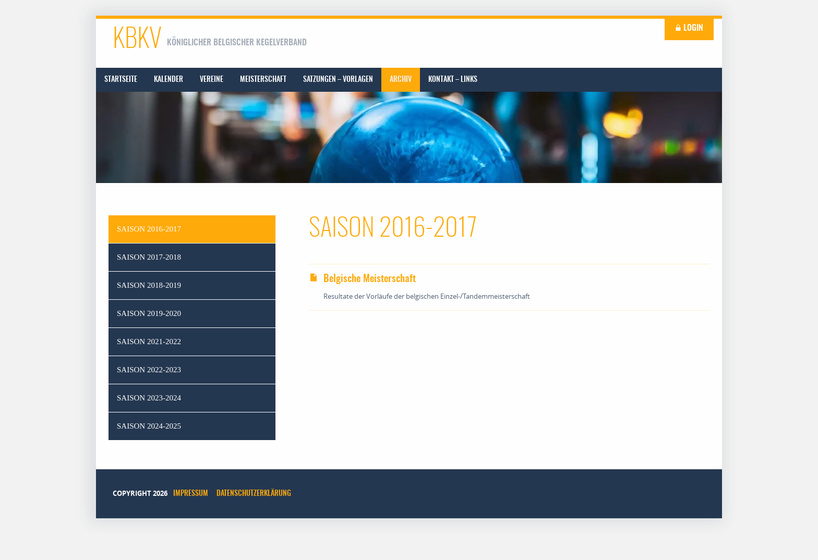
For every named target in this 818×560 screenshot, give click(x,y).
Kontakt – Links (452, 79)
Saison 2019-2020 (149, 313)
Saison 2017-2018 (149, 257)
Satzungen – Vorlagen (338, 79)
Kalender (168, 79)
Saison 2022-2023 (149, 370)
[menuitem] (121, 80)
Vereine (211, 79)
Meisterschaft (263, 79)
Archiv (401, 79)
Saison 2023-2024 (149, 398)
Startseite (120, 79)
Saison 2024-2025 (149, 426)
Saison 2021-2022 (149, 341)
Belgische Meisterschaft (362, 279)
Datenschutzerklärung (253, 493)
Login (689, 28)
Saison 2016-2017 (149, 229)
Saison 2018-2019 (149, 285)
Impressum (190, 493)
